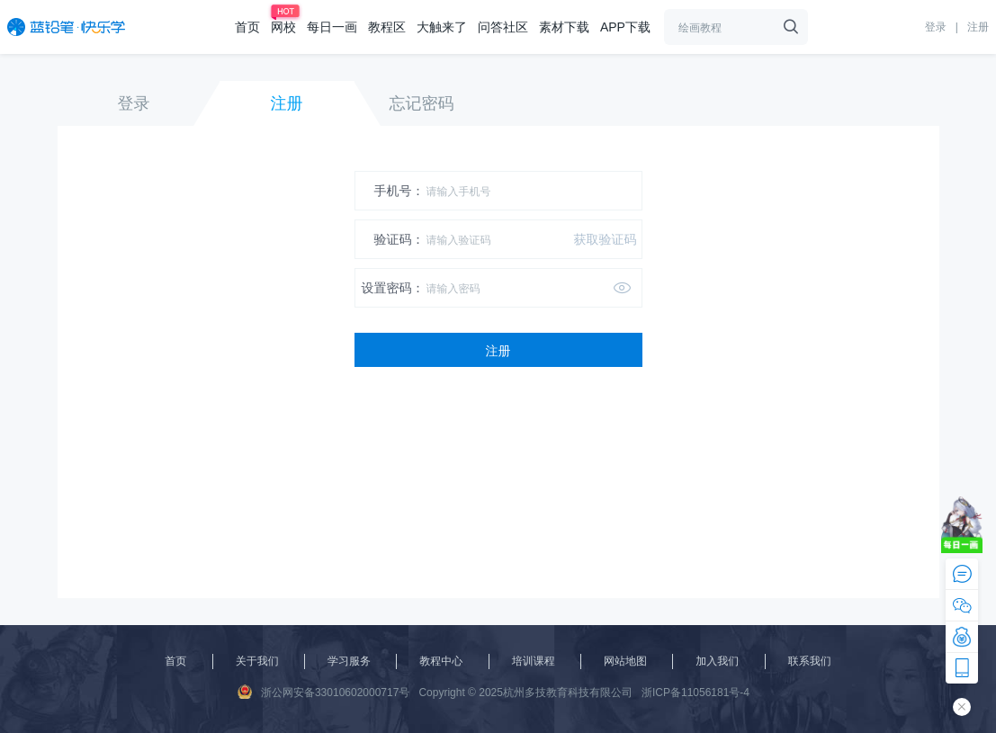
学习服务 (349, 661)
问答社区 (503, 27)
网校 (283, 27)
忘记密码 (422, 103)
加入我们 (717, 661)
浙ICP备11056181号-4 (695, 692)
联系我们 (809, 661)
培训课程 (533, 661)
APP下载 (625, 27)
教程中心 (440, 661)
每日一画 (332, 27)
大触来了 (442, 27)
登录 (936, 27)
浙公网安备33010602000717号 (323, 691)
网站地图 (625, 661)
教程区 (387, 27)
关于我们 (257, 661)
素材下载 (564, 27)
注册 (978, 27)
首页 (247, 27)
